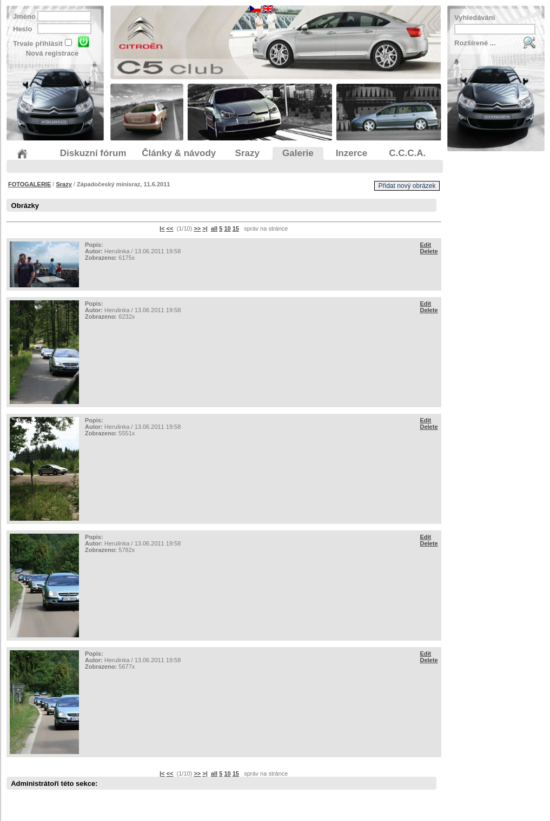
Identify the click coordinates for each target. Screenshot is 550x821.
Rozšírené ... (475, 43)
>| (205, 228)
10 (227, 228)
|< (162, 228)
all (214, 228)
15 (236, 228)
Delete (429, 251)
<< (170, 228)
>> (197, 228)
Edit (426, 244)
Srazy (63, 184)
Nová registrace (52, 53)
